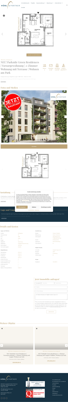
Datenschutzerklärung (55, 306)
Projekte (33, 3)
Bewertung (50, 3)
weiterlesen (3, 81)
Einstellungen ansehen (46, 207)
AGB (53, 390)
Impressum (55, 393)
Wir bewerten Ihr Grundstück (59, 381)
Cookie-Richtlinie (31, 210)
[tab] (34, 146)
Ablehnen (34, 207)
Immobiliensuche (25, 3)
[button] (2, 34)
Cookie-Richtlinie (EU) (57, 395)
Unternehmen (58, 3)
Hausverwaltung (40, 3)
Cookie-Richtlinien (25, 200)
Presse (53, 388)
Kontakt (23, 7)
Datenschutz (37, 210)
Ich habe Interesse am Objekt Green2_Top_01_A (51, 297)
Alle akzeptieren (22, 207)
